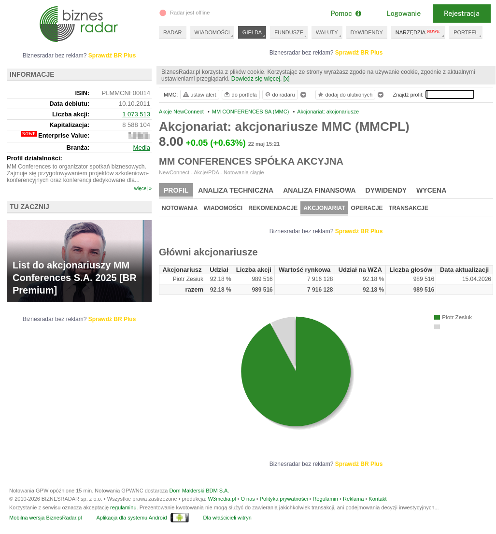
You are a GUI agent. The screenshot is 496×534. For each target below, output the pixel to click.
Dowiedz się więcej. (256, 78)
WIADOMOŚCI (212, 32)
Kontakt (377, 499)
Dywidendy (386, 190)
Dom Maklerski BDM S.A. (199, 490)
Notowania (180, 208)
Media (141, 147)
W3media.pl (222, 499)
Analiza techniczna (235, 190)
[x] (286, 78)
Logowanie (404, 13)
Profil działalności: (34, 158)
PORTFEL (465, 32)
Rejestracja (462, 13)
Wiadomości (222, 208)
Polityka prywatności (284, 499)
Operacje (367, 208)
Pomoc (345, 13)
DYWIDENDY (367, 32)
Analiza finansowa (319, 190)
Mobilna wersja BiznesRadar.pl (45, 517)
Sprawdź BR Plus (359, 52)
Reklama (353, 499)
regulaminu (123, 507)
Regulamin (325, 499)
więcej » (143, 188)
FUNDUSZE (288, 32)
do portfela (240, 94)
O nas (248, 499)
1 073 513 (136, 114)
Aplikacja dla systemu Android (131, 517)
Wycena (431, 190)
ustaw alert (199, 94)
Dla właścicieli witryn (227, 517)
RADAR (172, 32)
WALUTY (327, 32)
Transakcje (408, 208)
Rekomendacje (273, 208)
